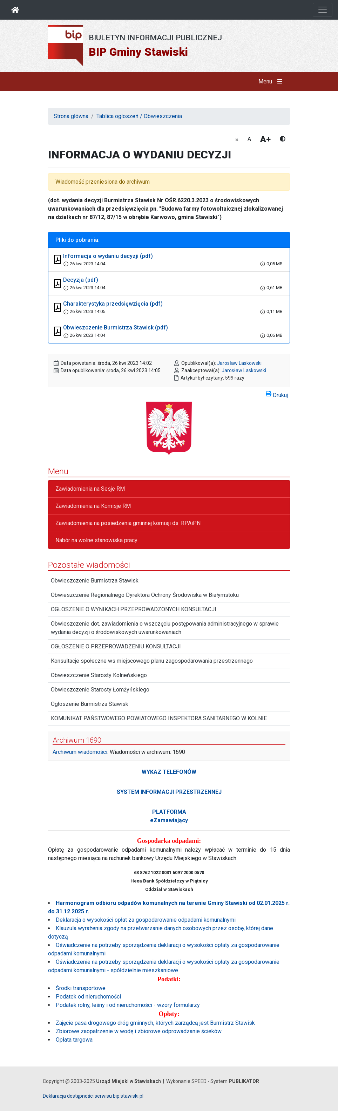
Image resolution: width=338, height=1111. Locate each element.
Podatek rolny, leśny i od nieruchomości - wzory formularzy (128, 1005)
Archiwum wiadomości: (80, 752)
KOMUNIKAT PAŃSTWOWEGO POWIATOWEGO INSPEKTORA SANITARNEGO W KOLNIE (159, 718)
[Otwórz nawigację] (322, 10)
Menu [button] (271, 81)
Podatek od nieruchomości (88, 996)
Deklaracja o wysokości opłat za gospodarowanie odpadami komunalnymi (146, 919)
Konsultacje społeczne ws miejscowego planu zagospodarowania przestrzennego (152, 660)
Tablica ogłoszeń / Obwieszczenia (139, 116)
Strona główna (71, 116)
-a (236, 139)
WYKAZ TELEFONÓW (169, 772)
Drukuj (277, 393)
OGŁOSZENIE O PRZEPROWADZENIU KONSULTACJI (116, 646)
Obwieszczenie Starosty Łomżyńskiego (100, 689)
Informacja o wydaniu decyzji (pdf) (108, 256)
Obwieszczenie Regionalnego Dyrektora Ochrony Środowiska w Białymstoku (145, 595)
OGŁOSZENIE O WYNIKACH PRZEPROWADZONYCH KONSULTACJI (133, 609)
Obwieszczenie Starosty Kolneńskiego (99, 675)
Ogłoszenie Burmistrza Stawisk (89, 704)
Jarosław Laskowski (239, 363)
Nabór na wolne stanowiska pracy (96, 540)
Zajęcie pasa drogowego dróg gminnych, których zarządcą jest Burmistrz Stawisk (155, 1023)
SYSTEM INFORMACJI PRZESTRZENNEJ (169, 792)
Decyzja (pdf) (80, 280)
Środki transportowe (81, 988)
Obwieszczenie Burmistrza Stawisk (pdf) (115, 327)
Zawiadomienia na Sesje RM (90, 488)
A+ (265, 139)
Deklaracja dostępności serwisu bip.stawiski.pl (93, 1096)
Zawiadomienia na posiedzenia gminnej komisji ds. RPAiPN (128, 523)
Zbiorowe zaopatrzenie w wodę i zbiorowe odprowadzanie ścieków (139, 1031)
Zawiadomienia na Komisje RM (93, 506)
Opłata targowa (74, 1039)
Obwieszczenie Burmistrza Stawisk (94, 580)
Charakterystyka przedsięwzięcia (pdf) (113, 303)
